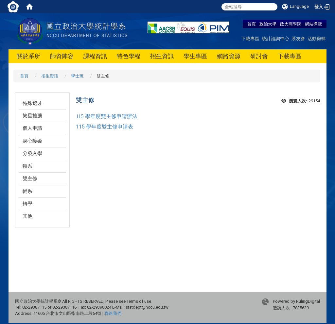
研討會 (259, 56)
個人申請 (32, 128)
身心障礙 (32, 141)
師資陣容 (62, 56)
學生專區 (195, 56)
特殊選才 (32, 103)
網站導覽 (313, 24)
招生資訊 (162, 56)
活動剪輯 (317, 38)
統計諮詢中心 (275, 38)
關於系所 (28, 56)
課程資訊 (95, 56)
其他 (27, 216)
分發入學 (32, 153)
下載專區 (250, 38)
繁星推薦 (32, 116)
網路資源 (228, 56)
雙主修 (30, 178)
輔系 (27, 191)
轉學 (27, 204)
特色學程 (128, 56)
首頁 (251, 24)
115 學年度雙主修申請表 (104, 127)
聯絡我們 (112, 313)
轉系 (27, 166)
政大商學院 (291, 24)
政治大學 (267, 24)
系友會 (298, 38)
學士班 (77, 76)
